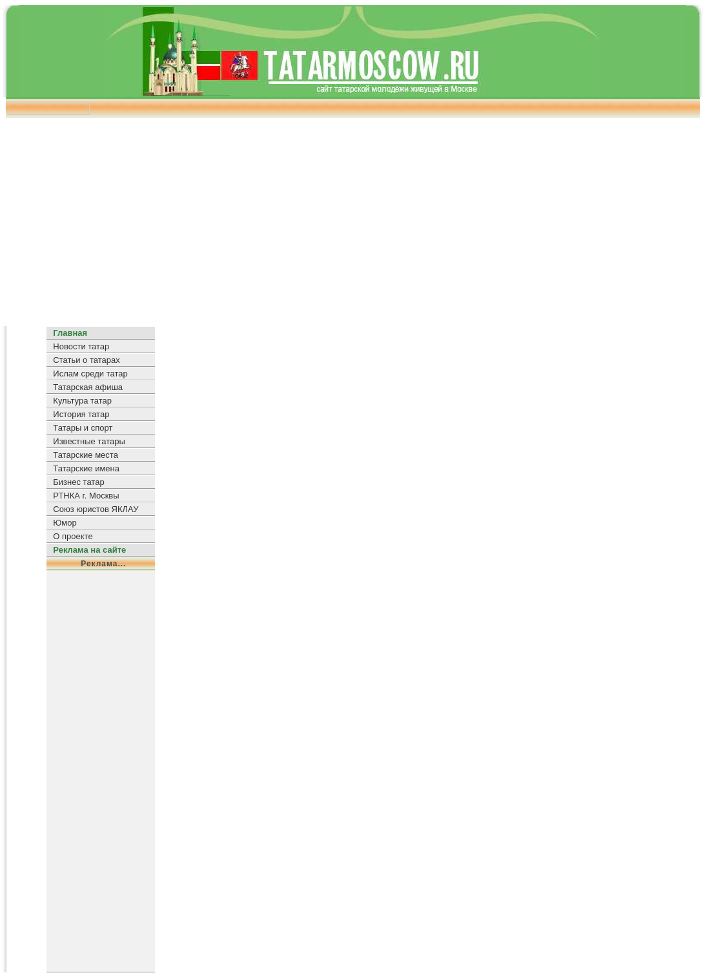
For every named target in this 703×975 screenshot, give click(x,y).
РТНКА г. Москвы (86, 495)
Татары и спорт (82, 428)
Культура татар (82, 400)
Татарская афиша (88, 387)
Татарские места (85, 455)
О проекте (72, 536)
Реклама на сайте (89, 550)
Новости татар (81, 346)
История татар (81, 414)
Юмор (64, 523)
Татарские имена (86, 468)
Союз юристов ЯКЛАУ (95, 509)
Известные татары (89, 441)
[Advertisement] (352, 217)
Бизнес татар (78, 482)
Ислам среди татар (90, 373)
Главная (70, 333)
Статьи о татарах (86, 360)
